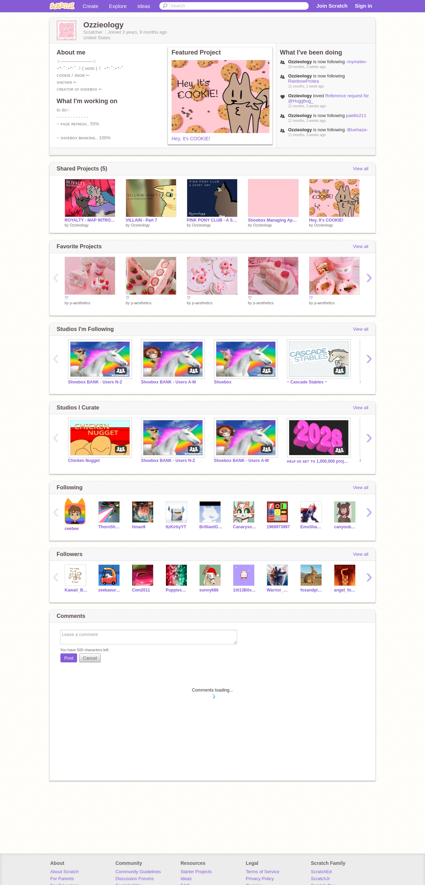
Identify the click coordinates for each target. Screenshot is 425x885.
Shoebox (223, 382)
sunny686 (208, 590)
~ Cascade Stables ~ (307, 382)
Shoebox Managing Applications (273, 220)
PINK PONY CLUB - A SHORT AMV (212, 220)
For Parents (62, 878)
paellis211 (356, 115)
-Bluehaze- (357, 129)
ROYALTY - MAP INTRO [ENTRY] (90, 220)
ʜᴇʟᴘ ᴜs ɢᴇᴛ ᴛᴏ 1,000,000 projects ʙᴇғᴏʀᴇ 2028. (318, 461)
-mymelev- (356, 61)
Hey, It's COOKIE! (191, 138)
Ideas (144, 6)
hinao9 (138, 526)
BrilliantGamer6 (211, 526)
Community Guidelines (138, 871)
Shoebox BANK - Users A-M (168, 382)
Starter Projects (196, 871)
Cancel (90, 658)
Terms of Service (263, 871)
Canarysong (244, 526)
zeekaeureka (110, 590)
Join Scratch (332, 6)
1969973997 (278, 526)
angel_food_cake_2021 (345, 590)
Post (68, 658)
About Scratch (64, 871)
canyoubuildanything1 (345, 526)
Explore (118, 6)
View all (360, 168)
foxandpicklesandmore (312, 590)
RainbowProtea (303, 81)
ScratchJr (320, 878)
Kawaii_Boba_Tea (76, 590)
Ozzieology (79, 225)
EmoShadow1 (312, 526)
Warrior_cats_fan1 (278, 590)
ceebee (72, 528)
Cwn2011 (141, 590)
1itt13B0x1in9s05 (244, 590)
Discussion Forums (134, 878)
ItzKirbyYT (176, 526)
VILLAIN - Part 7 (141, 220)
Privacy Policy (260, 878)
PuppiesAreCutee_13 (177, 590)
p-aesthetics (80, 303)
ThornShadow (110, 526)
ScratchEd (321, 871)
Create (90, 6)
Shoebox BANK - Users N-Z (95, 382)
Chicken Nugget (84, 460)
